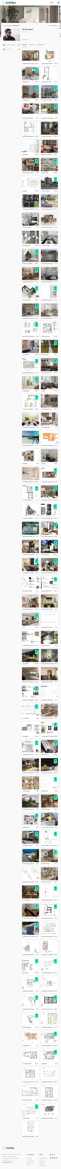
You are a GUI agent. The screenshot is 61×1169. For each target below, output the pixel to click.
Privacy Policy (30, 1162)
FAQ (28, 1165)
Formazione (42, 1163)
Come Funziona (43, 1158)
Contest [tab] (24, 44)
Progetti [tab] (31, 44)
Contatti (29, 1163)
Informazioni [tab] (40, 44)
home (4, 25)
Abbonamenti (42, 1165)
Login (51, 2)
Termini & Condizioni (29, 1159)
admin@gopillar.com (7, 1162)
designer (9, 25)
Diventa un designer (42, 1161)
